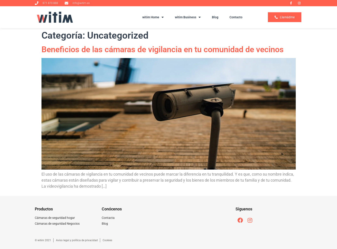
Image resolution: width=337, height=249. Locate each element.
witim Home (153, 17)
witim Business (188, 17)
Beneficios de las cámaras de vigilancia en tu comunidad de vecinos (162, 49)
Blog (215, 17)
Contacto (235, 17)
